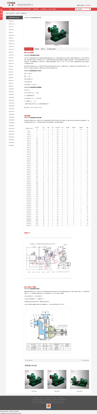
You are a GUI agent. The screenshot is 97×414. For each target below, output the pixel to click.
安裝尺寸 (43, 49)
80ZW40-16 (11, 74)
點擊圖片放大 (57, 33)
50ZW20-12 (11, 32)
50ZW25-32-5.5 (12, 43)
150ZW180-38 (11, 120)
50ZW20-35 (11, 38)
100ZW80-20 (11, 88)
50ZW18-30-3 (11, 29)
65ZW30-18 (11, 60)
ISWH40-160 (87, 360)
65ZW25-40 (11, 57)
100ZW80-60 (11, 94)
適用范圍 (36, 49)
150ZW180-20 (11, 114)
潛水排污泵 (42, 397)
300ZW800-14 (11, 145)
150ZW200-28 (11, 128)
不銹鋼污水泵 (61, 397)
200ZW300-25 (11, 136)
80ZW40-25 (11, 77)
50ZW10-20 (11, 21)
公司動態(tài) (44, 9)
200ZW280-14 (11, 131)
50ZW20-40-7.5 (12, 40)
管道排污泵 (54, 397)
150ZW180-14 (11, 111)
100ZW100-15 (11, 100)
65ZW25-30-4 (11, 55)
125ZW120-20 (11, 108)
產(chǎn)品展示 (27, 9)
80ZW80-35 (11, 86)
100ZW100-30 (11, 105)
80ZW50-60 (11, 80)
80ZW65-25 (11, 83)
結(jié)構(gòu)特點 (51, 49)
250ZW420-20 (11, 142)
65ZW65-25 (11, 69)
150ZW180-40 (11, 122)
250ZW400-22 (11, 139)
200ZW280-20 (11, 134)
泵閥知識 (35, 9)
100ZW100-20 (11, 103)
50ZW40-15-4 (11, 46)
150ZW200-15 (11, 125)
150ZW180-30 (11, 117)
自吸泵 (17, 13)
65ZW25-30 (11, 52)
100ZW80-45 (11, 91)
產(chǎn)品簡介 (28, 49)
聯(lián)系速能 (52, 9)
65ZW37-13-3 (11, 63)
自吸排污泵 (48, 397)
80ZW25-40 (11, 72)
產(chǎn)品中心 (12, 13)
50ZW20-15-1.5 (12, 35)
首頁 (10, 9)
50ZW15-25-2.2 (12, 23)
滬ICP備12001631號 (60, 402)
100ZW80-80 (11, 97)
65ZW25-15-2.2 (12, 49)
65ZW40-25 (11, 66)
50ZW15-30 (11, 26)
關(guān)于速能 (19, 9)
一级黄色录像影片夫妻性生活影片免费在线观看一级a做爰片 (10, 413)
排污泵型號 (36, 397)
